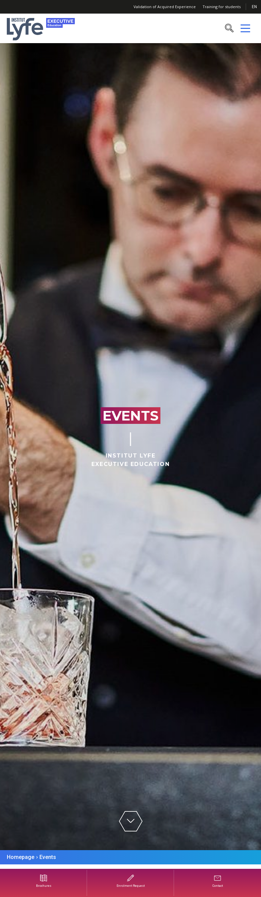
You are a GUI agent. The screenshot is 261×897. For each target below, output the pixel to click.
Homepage (20, 857)
